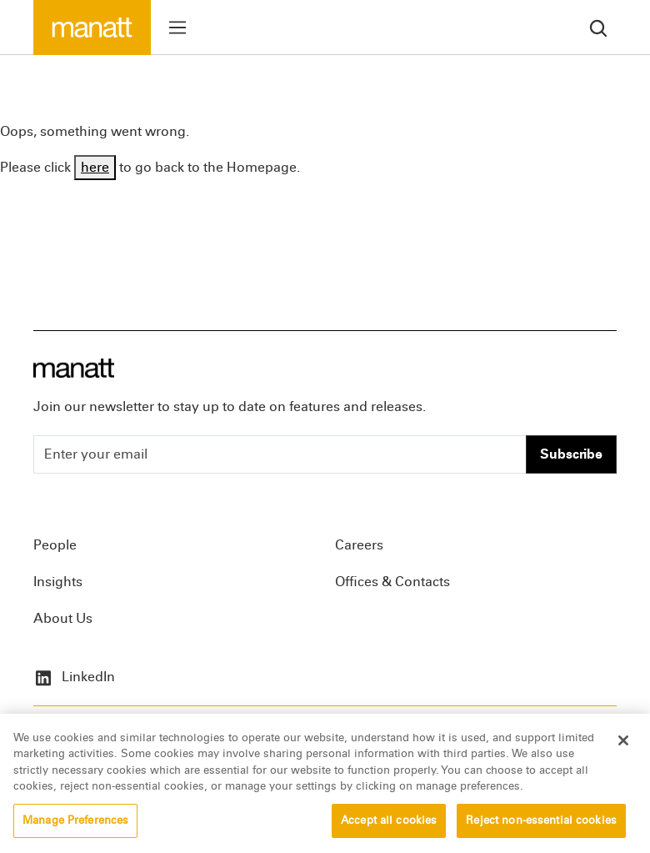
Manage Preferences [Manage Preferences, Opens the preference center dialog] (75, 827)
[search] (598, 27)
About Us (62, 618)
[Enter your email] (280, 454)
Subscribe (571, 454)
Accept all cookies (389, 827)
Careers (359, 545)
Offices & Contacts (392, 582)
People (55, 545)
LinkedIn (74, 677)
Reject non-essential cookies (541, 827)
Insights (57, 582)
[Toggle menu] (178, 28)
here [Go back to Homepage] (95, 167)
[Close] (623, 747)
